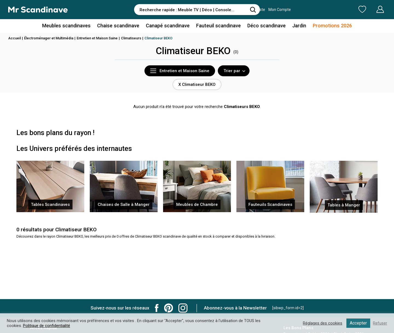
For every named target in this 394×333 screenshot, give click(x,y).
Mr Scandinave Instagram (182, 307)
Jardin (298, 25)
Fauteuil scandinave (218, 25)
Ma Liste (333, 9)
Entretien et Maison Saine (97, 38)
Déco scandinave (265, 25)
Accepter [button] (358, 323)
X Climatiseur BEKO (197, 84)
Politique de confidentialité (46, 325)
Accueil (14, 38)
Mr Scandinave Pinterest (168, 307)
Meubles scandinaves (68, 25)
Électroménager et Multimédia (48, 38)
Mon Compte (370, 9)
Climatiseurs (131, 38)
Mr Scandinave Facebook (157, 308)
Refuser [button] (380, 323)
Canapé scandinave (167, 25)
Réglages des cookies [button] (322, 323)
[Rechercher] (253, 9)
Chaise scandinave (119, 25)
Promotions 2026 (330, 25)
